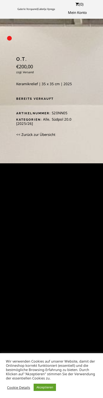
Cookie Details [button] (18, 387)
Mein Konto (77, 12)
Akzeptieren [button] (44, 387)
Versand (28, 72)
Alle (46, 119)
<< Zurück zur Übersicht (35, 134)
